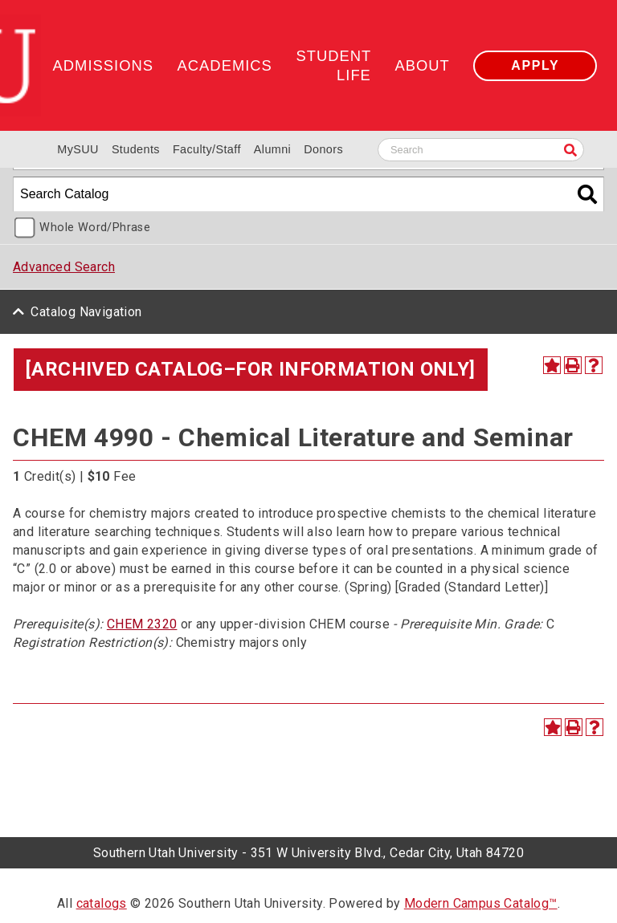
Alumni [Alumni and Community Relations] (272, 149)
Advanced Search (64, 266)
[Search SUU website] (481, 149)
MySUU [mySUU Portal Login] (78, 149)
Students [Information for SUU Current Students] (136, 149)
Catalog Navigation (86, 311)
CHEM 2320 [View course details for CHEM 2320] (142, 624)
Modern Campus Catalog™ (481, 903)
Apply (535, 65)
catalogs (101, 903)
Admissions (103, 65)
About (421, 65)
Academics (225, 65)
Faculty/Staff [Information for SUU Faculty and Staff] (207, 149)
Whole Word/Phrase (94, 227)
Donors (323, 149)
